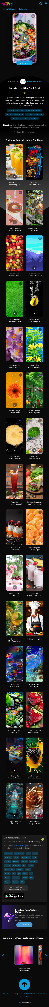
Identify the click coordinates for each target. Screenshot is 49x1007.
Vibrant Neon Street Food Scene (34, 183)
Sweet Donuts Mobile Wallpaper (15, 229)
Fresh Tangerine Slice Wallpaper (34, 549)
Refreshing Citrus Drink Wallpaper (15, 183)
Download (24, 63)
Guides (27, 996)
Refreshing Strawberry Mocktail (15, 503)
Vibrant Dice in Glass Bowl (14, 686)
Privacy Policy (42, 994)
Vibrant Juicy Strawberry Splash (34, 777)
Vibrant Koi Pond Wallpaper (34, 457)
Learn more (24, 925)
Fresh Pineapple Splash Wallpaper (15, 457)
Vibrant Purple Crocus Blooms (14, 366)
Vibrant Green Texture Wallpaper (14, 320)
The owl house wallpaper (34, 114)
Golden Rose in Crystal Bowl (34, 822)
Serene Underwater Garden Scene (15, 731)
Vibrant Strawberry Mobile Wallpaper (34, 731)
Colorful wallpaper (26, 9)
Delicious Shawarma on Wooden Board (34, 503)
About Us (13, 994)
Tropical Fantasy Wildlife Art (15, 822)
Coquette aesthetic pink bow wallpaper (25, 118)
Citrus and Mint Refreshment (14, 640)
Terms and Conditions (26, 994)
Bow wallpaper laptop (33, 110)
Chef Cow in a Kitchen (34, 639)
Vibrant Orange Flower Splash (14, 412)
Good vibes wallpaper (16, 110)
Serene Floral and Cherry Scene (15, 594)
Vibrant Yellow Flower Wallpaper (34, 366)
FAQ (21, 996)
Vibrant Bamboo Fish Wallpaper (34, 412)
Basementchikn (31, 81)
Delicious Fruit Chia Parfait (15, 549)
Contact (5, 994)
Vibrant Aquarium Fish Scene (34, 229)
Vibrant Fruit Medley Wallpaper (14, 275)
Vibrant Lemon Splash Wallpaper (34, 320)
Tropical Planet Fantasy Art (34, 686)
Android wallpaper (20, 845)
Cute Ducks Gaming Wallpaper (14, 777)
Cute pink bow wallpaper (14, 114)
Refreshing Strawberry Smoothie (34, 594)
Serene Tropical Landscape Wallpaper (34, 275)
